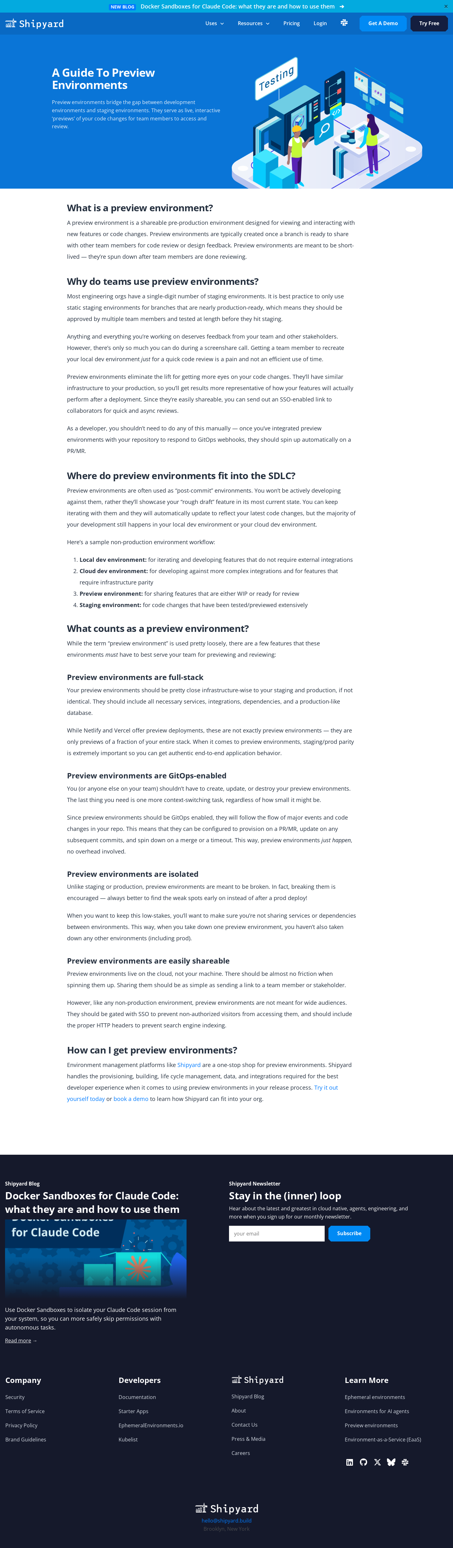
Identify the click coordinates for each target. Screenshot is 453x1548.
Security (15, 1397)
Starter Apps (133, 1411)
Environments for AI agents (377, 1411)
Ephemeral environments (375, 1397)
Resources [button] (254, 23)
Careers (241, 1453)
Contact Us (245, 1424)
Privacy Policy (21, 1425)
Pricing (291, 23)
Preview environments (371, 1425)
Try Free (429, 23)
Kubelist (128, 1439)
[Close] (446, 6)
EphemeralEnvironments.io (151, 1425)
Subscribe (349, 1233)
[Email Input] (277, 1233)
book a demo (131, 1099)
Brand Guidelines (25, 1439)
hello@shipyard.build (227, 1520)
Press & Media (249, 1438)
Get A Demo (383, 23)
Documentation (137, 1397)
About (239, 1410)
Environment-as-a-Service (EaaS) (383, 1439)
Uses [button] (214, 23)
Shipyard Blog (248, 1396)
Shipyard (189, 1065)
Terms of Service (25, 1411)
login (320, 23)
